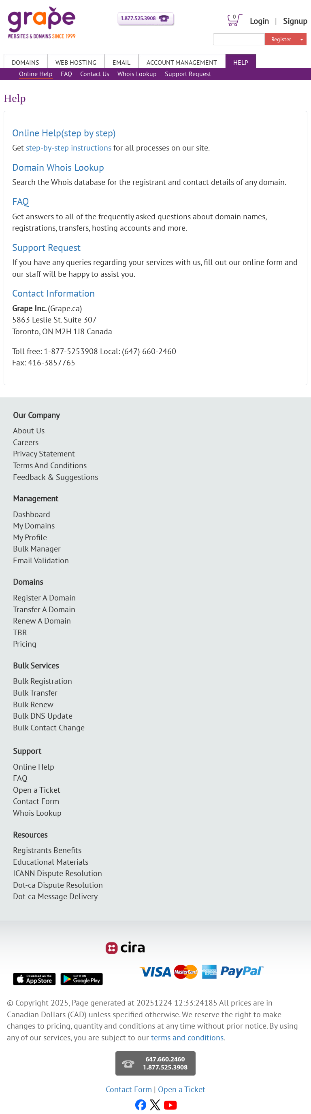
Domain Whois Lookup (58, 167)
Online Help (36, 74)
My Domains (34, 525)
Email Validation (41, 560)
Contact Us (94, 74)
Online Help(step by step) (64, 133)
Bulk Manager (37, 548)
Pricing (24, 644)
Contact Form (36, 801)
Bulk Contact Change (49, 727)
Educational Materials (50, 862)
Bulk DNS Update (42, 716)
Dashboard (31, 514)
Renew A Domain (42, 620)
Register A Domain (44, 597)
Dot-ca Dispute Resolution (58, 885)
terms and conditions (187, 1037)
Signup (295, 21)
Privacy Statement (44, 453)
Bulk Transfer (35, 692)
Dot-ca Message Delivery (55, 896)
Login (259, 21)
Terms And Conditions (50, 465)
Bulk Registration (42, 681)
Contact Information (53, 293)
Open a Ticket (36, 790)
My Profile (30, 537)
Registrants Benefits (47, 850)
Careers (25, 442)
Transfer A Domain (44, 609)
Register (281, 39)
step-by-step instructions (69, 147)
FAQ (66, 74)
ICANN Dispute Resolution (57, 873)
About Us (29, 430)
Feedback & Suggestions (55, 477)
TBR (20, 632)
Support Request (188, 74)
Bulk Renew (33, 704)
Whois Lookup (137, 74)
